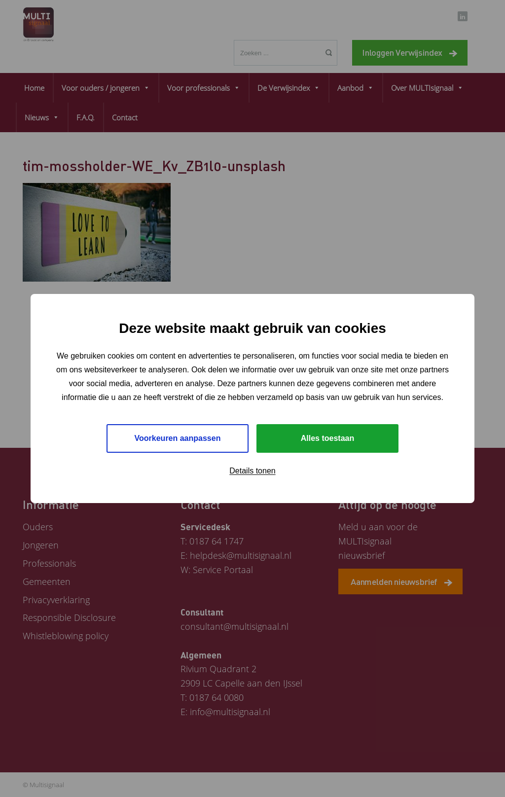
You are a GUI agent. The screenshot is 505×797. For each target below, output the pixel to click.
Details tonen (252, 471)
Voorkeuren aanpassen (178, 438)
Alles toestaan (327, 438)
